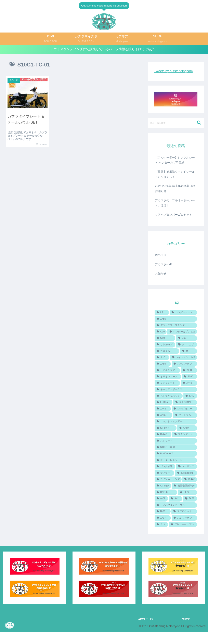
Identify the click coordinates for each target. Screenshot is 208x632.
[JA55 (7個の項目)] (176, 319)
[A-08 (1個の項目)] (161, 499)
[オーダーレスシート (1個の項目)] (176, 460)
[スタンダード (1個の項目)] (184, 434)
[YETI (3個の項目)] (189, 370)
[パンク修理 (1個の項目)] (165, 466)
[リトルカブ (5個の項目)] (165, 344)
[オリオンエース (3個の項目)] (168, 377)
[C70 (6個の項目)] (161, 332)
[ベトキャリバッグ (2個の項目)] (169, 396)
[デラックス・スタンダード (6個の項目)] (176, 325)
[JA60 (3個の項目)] (189, 377)
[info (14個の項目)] (162, 312)
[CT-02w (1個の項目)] (163, 486)
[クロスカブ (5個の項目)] (186, 344)
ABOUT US (145, 619)
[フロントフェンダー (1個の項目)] (176, 422)
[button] (199, 123)
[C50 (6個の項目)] (165, 338)
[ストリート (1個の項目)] (176, 441)
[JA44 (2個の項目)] (163, 409)
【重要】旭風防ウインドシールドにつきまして (175, 174)
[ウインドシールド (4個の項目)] (183, 357)
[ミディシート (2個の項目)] (167, 383)
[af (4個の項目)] (188, 351)
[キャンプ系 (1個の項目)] (185, 415)
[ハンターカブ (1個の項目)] (184, 518)
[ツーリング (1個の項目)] (186, 466)
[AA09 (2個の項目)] (163, 415)
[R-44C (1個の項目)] (189, 479)
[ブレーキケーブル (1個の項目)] (183, 524)
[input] (176, 123)
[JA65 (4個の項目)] (163, 364)
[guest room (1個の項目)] (186, 473)
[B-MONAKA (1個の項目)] (176, 454)
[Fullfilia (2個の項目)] (163, 402)
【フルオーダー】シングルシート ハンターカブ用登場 (175, 160)
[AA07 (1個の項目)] (187, 428)
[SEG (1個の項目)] (187, 492)
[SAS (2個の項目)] (190, 396)
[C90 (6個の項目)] (186, 338)
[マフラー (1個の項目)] (164, 473)
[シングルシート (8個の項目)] (183, 312)
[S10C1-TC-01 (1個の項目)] (176, 447)
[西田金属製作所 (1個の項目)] (184, 486)
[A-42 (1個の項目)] (175, 499)
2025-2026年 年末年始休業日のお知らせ (175, 188)
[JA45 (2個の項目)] (189, 383)
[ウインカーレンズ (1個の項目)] (168, 479)
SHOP (186, 619)
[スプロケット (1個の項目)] (184, 511)
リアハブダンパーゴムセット (173, 214)
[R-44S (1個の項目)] (163, 434)
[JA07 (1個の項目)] (163, 518)
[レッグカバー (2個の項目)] (184, 409)
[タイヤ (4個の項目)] (162, 357)
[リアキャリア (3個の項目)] (167, 370)
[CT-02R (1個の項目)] (166, 428)
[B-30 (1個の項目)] (163, 511)
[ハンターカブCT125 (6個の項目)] (182, 332)
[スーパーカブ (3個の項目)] (184, 364)
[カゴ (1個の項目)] (161, 524)
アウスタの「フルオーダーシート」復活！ (175, 203)
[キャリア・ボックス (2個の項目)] (176, 389)
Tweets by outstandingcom (173, 71)
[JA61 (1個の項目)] (190, 499)
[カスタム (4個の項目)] (167, 351)
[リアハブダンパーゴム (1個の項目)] (176, 505)
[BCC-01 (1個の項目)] (166, 492)
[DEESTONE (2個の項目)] (185, 402)
